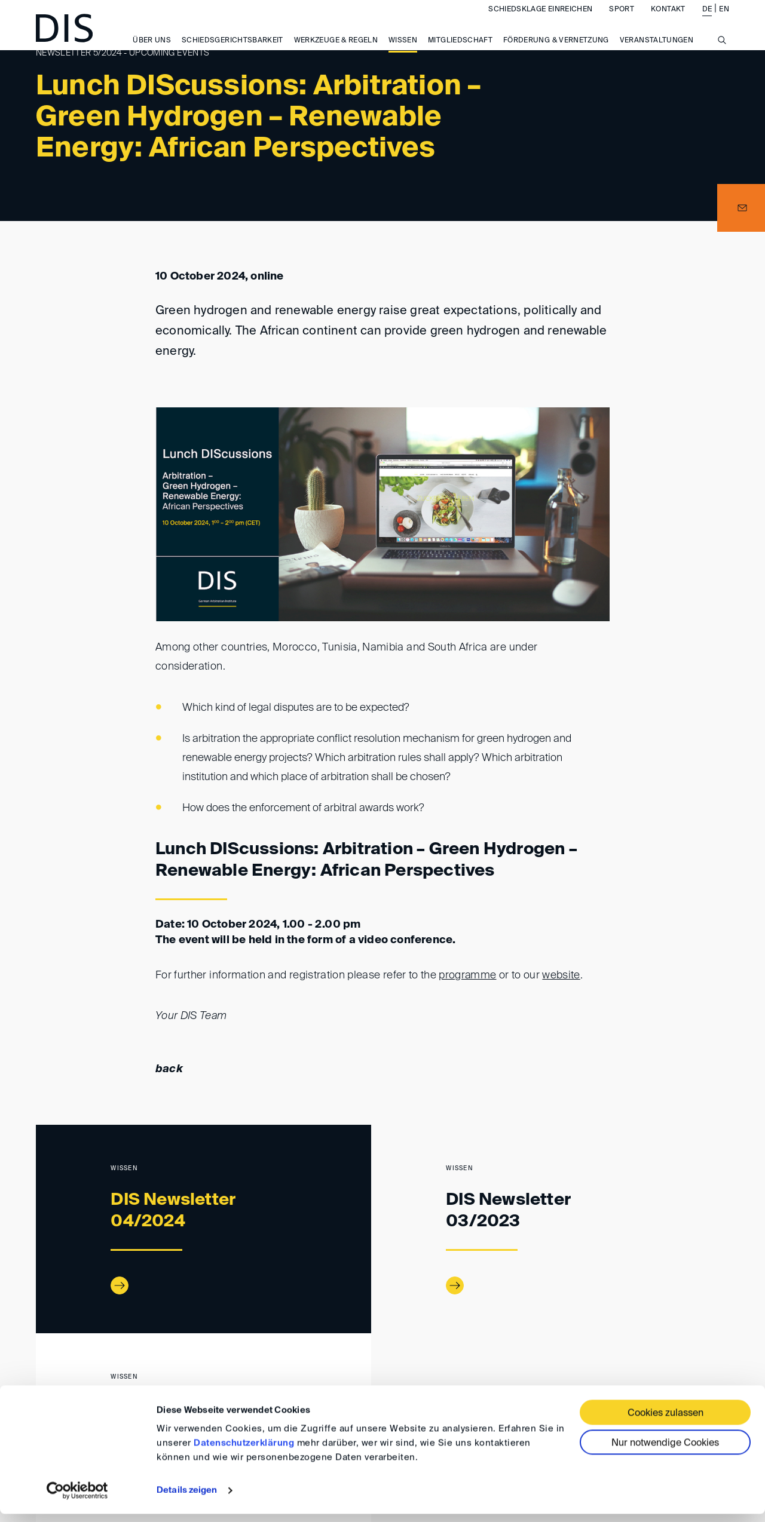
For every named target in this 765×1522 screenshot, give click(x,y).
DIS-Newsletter (132, 1384)
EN (724, 21)
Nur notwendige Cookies (665, 1451)
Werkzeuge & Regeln (336, 53)
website (561, 975)
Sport (621, 21)
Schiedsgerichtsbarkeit (232, 53)
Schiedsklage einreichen (540, 21)
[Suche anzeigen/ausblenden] (722, 58)
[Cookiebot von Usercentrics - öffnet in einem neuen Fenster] (77, 1499)
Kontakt (668, 21)
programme (468, 975)
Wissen (402, 53)
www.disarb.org (40, 1384)
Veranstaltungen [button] (656, 53)
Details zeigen (187, 1498)
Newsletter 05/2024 (215, 1384)
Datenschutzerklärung (244, 1451)
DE (707, 21)
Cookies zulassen (665, 1421)
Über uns (152, 53)
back (169, 1068)
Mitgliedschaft (460, 53)
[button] (741, 208)
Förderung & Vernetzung (556, 53)
